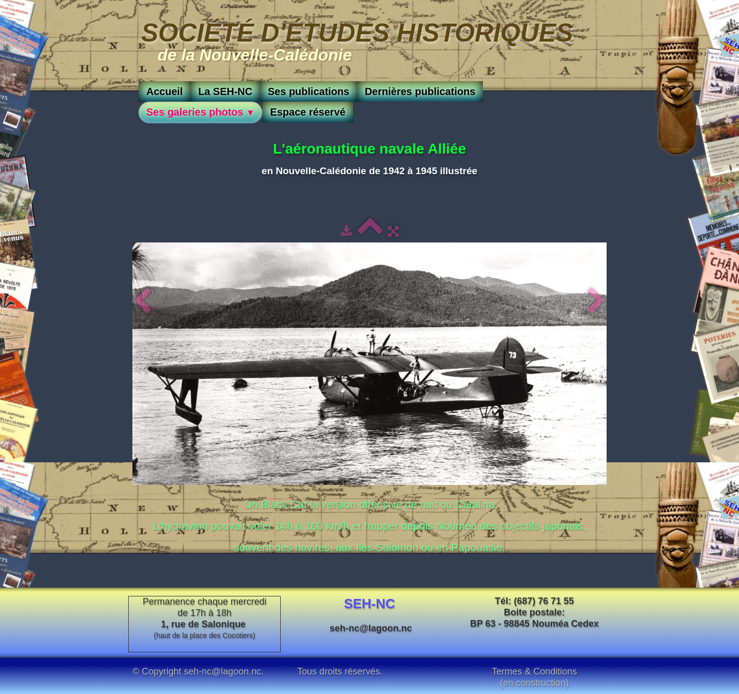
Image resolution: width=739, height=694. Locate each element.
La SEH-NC (225, 91)
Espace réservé (307, 112)
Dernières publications (420, 91)
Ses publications (308, 91)
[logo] (357, 39)
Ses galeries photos (200, 112)
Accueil (164, 91)
